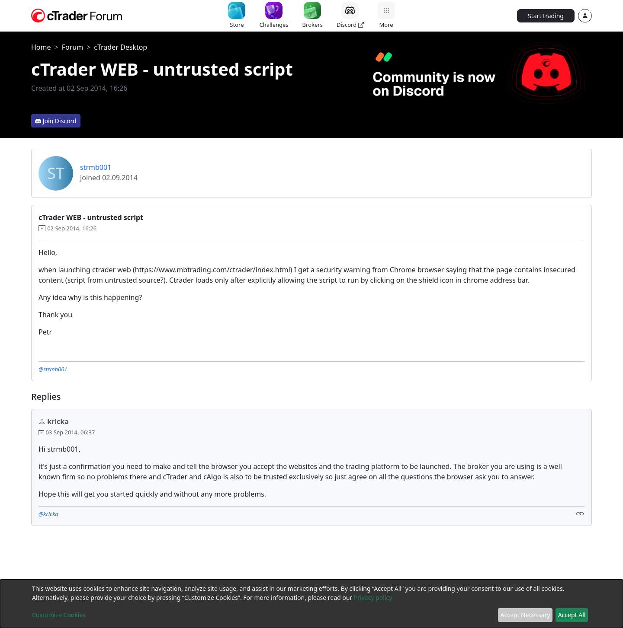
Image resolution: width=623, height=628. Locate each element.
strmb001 (95, 167)
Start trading (546, 16)
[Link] (580, 513)
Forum (72, 47)
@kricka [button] (48, 514)
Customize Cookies (59, 615)
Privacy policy (373, 597)
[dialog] (311, 604)
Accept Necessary (525, 615)
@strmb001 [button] (53, 369)
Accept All (572, 615)
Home (41, 47)
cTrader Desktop (120, 47)
